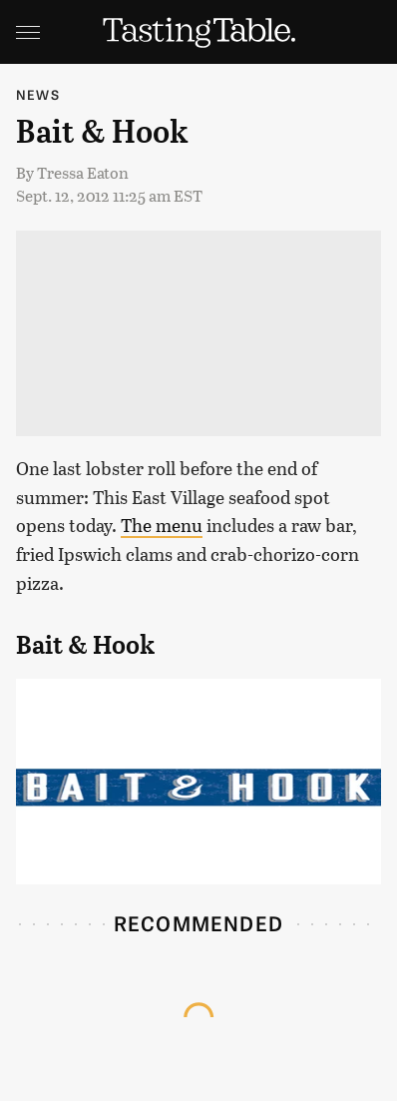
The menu (161, 525)
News (38, 94)
